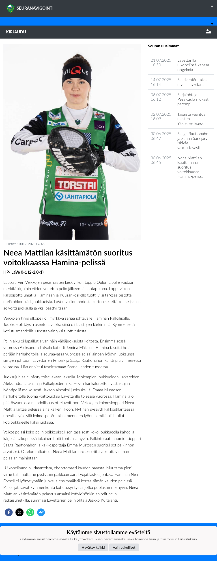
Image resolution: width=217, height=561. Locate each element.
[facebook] (9, 512)
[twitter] (19, 512)
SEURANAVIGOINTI (111, 6)
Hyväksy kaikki (93, 547)
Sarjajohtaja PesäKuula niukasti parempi (193, 99)
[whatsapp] (30, 512)
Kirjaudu (108, 31)
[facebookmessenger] (41, 512)
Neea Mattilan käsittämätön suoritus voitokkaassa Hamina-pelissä (190, 167)
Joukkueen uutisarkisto (171, 189)
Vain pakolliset (124, 547)
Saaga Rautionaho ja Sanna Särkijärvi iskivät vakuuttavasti (192, 140)
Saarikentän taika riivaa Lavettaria (191, 82)
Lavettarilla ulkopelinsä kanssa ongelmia (193, 65)
